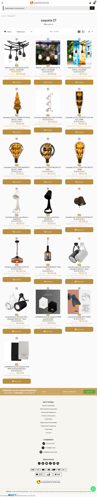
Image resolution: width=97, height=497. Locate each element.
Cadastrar (89, 392)
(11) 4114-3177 (48, 444)
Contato (48, 433)
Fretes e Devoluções (48, 416)
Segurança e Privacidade (48, 423)
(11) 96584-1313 (48, 448)
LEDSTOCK (48, 419)
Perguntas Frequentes (48, 426)
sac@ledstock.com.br (48, 452)
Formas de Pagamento (48, 413)
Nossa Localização (48, 406)
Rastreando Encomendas (48, 409)
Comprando (48, 430)
